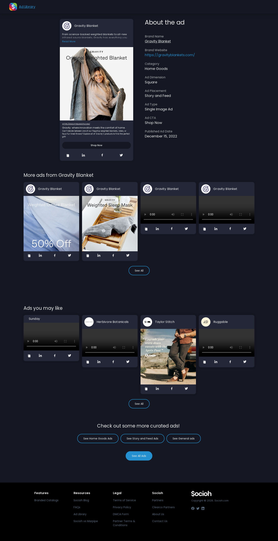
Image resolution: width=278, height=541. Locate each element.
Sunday (34, 318)
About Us (158, 514)
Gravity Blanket (86, 25)
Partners (157, 500)
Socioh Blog (81, 500)
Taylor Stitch (165, 321)
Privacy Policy (122, 507)
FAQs (77, 507)
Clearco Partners (163, 507)
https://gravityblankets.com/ (76, 124)
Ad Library (80, 514)
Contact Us (159, 521)
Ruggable (220, 321)
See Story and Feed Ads (142, 438)
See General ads (184, 438)
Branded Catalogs (46, 500)
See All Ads (139, 456)
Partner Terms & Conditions (124, 523)
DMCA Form (121, 514)
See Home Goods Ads (97, 438)
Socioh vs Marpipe (86, 521)
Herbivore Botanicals (113, 321)
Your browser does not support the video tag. (168, 210)
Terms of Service (124, 500)
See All (139, 271)
